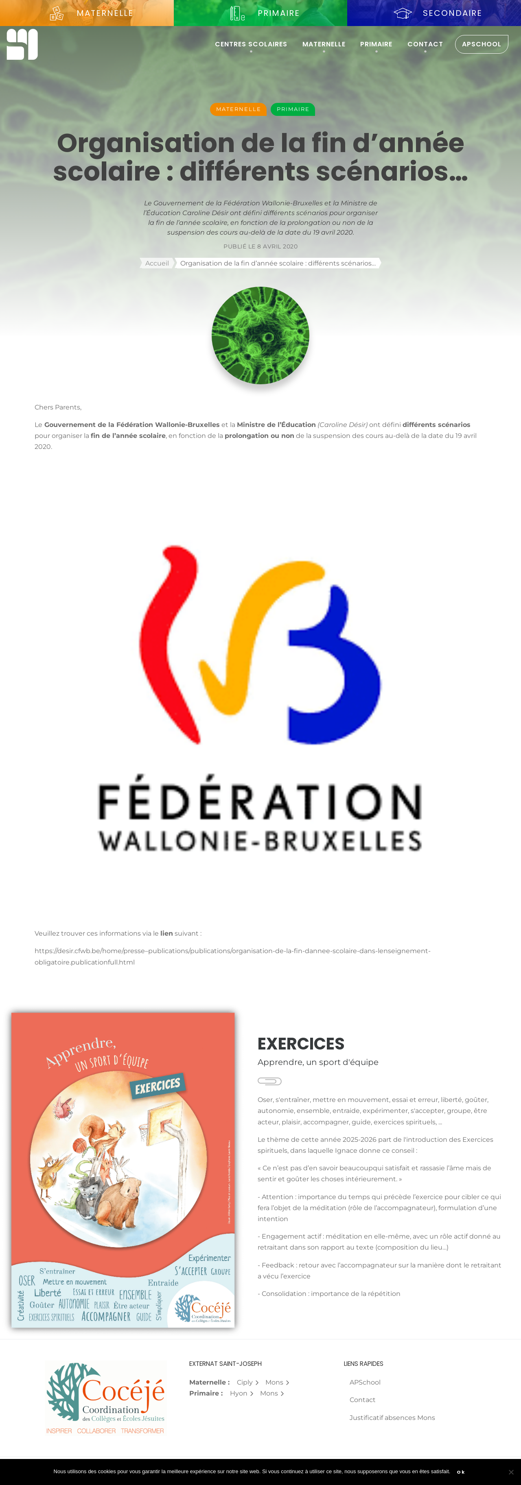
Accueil (157, 263)
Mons (277, 1382)
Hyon (242, 1393)
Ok (461, 1472)
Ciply (248, 1382)
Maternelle (324, 44)
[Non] (511, 1472)
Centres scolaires (251, 44)
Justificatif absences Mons (392, 1418)
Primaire (376, 44)
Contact (425, 44)
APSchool (481, 44)
